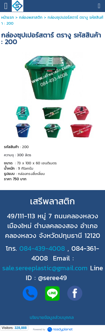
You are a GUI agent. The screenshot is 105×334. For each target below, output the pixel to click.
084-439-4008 (42, 248)
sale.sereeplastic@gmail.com (45, 268)
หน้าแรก (7, 17)
